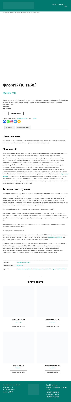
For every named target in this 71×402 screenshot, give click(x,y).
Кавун (38, 269)
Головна (5, 12)
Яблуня (64, 269)
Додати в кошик (16, 113)
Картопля (43, 269)
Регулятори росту (25, 12)
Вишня (30, 269)
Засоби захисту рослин (14, 12)
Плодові (59, 269)
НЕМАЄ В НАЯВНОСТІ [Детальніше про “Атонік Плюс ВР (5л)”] (18, 326)
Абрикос (19, 269)
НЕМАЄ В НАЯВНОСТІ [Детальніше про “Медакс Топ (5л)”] (18, 372)
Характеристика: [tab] (23, 127)
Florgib (35, 118)
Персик (54, 269)
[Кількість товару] (5, 113)
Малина (49, 269)
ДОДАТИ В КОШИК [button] (52, 372)
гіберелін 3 (20, 265)
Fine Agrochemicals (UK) (23, 262)
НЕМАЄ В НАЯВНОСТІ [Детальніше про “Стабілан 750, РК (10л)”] (53, 326)
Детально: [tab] (9, 127)
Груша (34, 269)
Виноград (24, 269)
